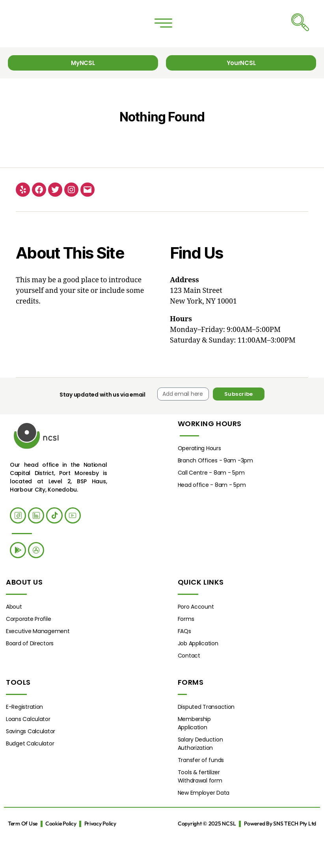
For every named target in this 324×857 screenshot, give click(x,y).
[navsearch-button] (300, 30)
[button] (163, 30)
